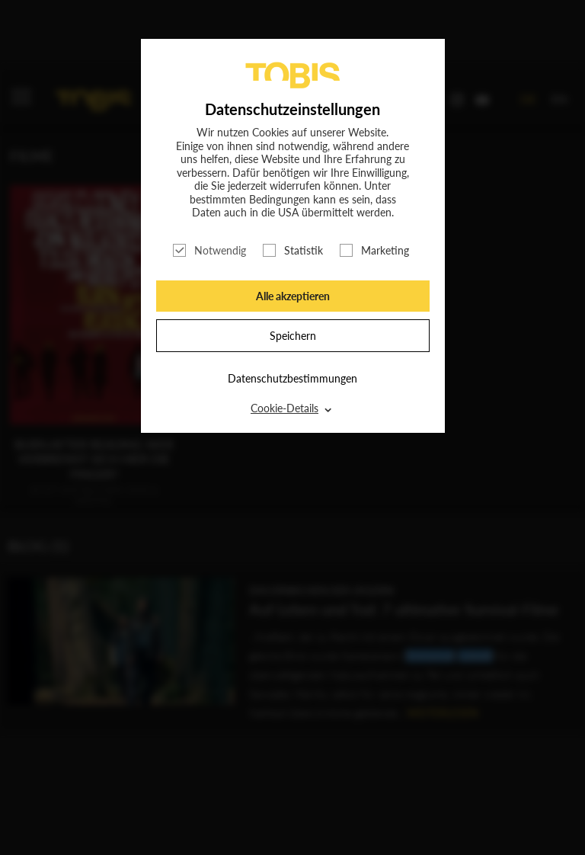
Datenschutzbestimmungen (292, 378)
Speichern (293, 335)
